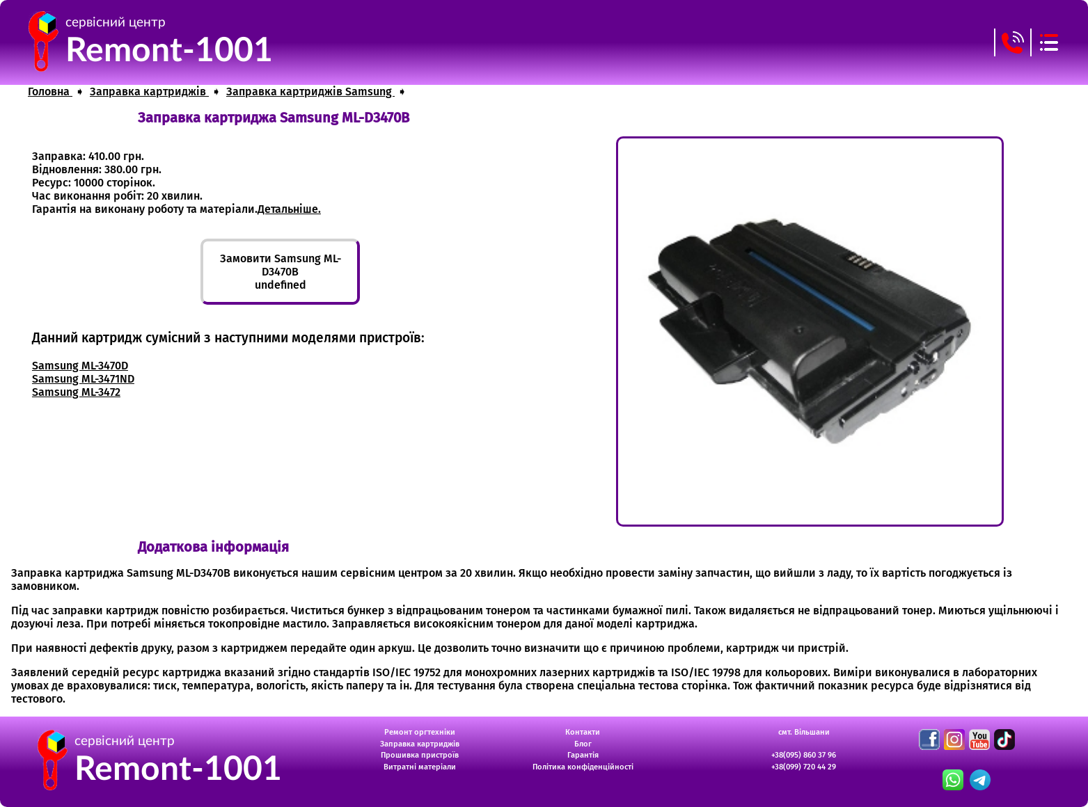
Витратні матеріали (420, 767)
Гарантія (583, 755)
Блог (583, 744)
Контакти (582, 732)
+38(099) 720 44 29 (803, 767)
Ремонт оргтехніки (419, 732)
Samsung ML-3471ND (83, 378)
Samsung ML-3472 (76, 392)
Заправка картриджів (419, 744)
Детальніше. (289, 209)
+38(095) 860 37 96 (803, 755)
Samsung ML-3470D (80, 365)
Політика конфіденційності (583, 767)
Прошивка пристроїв (420, 755)
